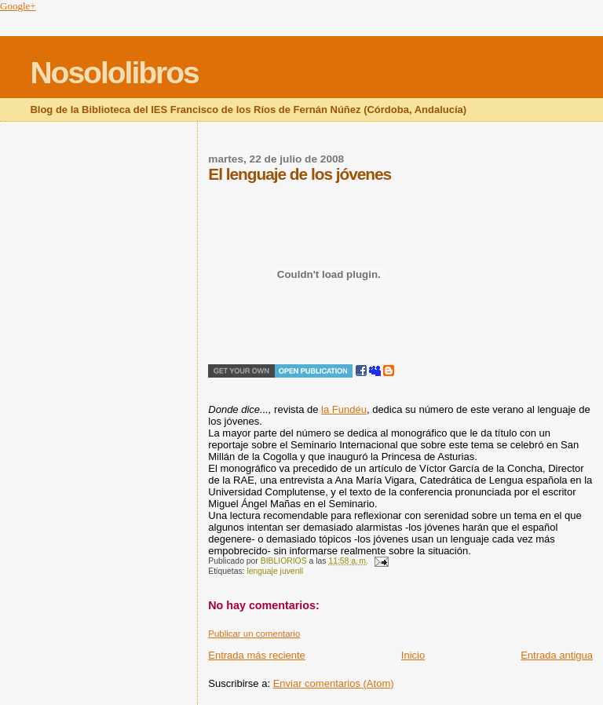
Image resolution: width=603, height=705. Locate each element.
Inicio (413, 655)
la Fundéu (344, 409)
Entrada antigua (557, 655)
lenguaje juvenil (275, 571)
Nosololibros (114, 72)
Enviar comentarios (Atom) (333, 683)
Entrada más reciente (256, 655)
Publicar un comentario (254, 633)
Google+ (18, 6)
